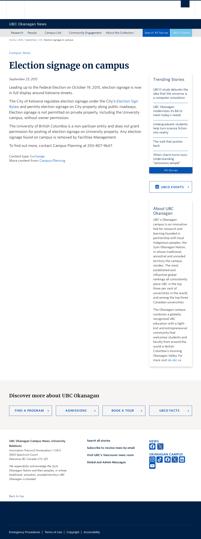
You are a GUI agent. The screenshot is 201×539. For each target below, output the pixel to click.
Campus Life (53, 32)
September (31, 40)
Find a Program (29, 410)
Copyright (73, 532)
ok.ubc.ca (174, 360)
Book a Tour (122, 410)
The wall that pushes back (168, 143)
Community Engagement (85, 32)
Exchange (37, 156)
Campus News (20, 53)
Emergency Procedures (24, 532)
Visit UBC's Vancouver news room (110, 455)
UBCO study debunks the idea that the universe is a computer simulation (170, 94)
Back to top (18, 496)
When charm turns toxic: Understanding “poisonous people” (170, 159)
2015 (20, 40)
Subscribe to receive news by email (111, 447)
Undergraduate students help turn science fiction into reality (170, 128)
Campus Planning (52, 160)
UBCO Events (181, 32)
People (32, 32)
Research (17, 32)
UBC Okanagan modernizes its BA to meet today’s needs (167, 111)
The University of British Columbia (18, 10)
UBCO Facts (169, 410)
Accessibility (92, 532)
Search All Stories (156, 32)
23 (40, 40)
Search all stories (98, 440)
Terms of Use (53, 532)
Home (12, 40)
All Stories (171, 170)
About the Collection (120, 32)
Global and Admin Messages (106, 462)
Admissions (76, 410)
